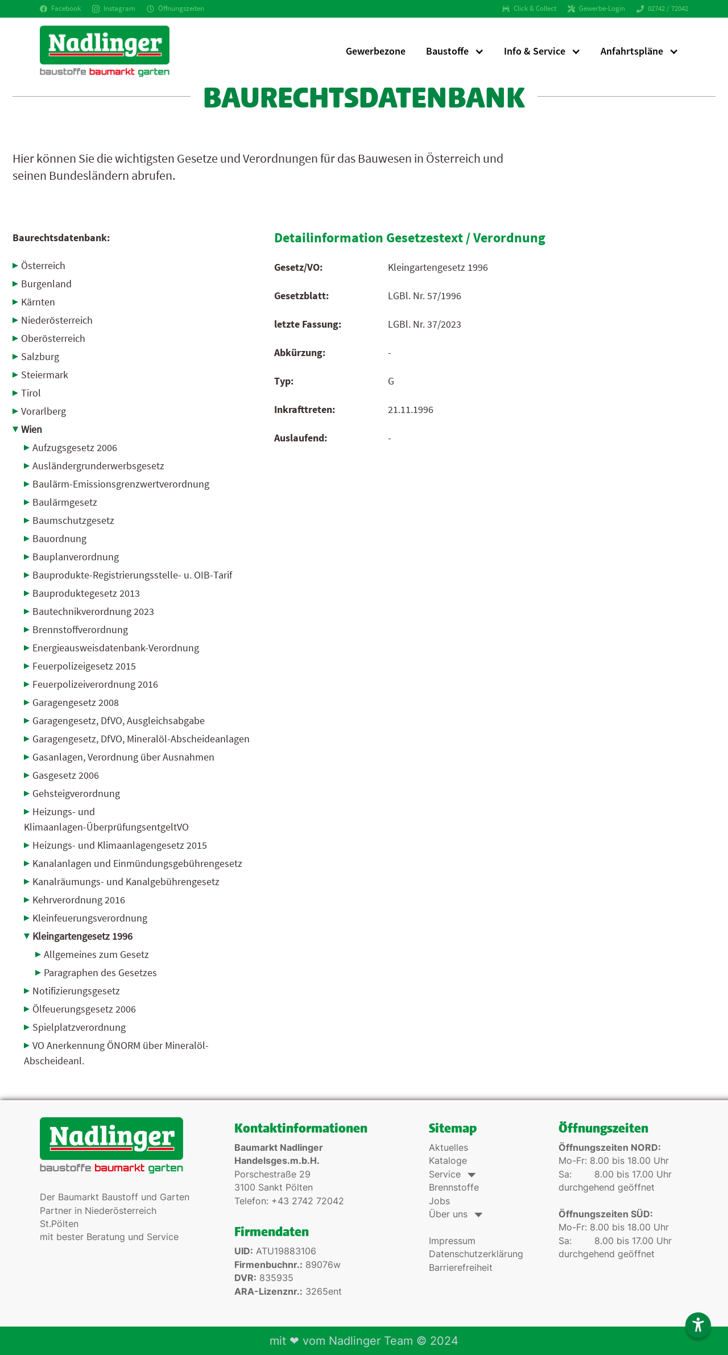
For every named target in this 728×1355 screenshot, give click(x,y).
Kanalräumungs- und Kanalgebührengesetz (126, 881)
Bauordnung (59, 538)
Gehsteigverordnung (76, 793)
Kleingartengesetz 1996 (82, 936)
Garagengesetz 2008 (75, 702)
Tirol (31, 392)
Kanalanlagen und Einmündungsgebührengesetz (137, 863)
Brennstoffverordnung (80, 629)
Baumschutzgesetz (73, 520)
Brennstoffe (454, 1187)
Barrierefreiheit (461, 1267)
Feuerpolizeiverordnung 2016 (95, 684)
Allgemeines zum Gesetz (96, 954)
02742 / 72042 (662, 8)
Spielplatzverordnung (79, 1027)
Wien (31, 429)
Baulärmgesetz (64, 502)
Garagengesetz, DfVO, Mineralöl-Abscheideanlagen (141, 738)
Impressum (452, 1241)
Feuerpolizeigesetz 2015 (84, 665)
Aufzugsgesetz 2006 (74, 447)
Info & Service (534, 50)
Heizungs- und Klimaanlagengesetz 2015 (119, 845)
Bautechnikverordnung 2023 (93, 611)
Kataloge (448, 1160)
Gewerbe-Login (596, 8)
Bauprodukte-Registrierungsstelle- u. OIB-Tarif (132, 574)
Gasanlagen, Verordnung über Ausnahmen (123, 756)
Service (451, 1174)
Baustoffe (447, 50)
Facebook (60, 8)
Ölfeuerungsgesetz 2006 (84, 1008)
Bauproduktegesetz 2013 (86, 593)
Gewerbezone (376, 50)
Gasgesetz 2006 (65, 775)
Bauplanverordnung (75, 556)
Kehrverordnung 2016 (78, 899)
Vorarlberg (43, 411)
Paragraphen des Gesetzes (100, 972)
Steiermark (44, 374)
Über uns (455, 1214)
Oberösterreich (53, 338)
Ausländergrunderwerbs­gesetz (98, 465)
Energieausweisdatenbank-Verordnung (115, 647)
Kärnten (38, 301)
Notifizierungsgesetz (76, 990)
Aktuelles (448, 1147)
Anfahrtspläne (632, 50)
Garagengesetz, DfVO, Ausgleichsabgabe (118, 720)
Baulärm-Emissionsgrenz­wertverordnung (120, 483)
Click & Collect (529, 8)
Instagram (113, 8)
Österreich (43, 265)
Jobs (439, 1201)
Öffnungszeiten (175, 8)
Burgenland (46, 283)
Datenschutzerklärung (476, 1254)
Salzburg (40, 356)
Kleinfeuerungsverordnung (89, 917)
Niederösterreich (57, 320)
